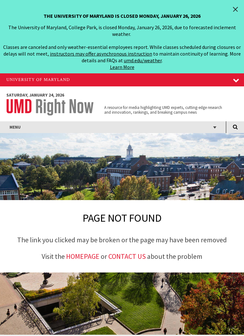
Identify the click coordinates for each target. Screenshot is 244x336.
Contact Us (127, 256)
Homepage (82, 256)
